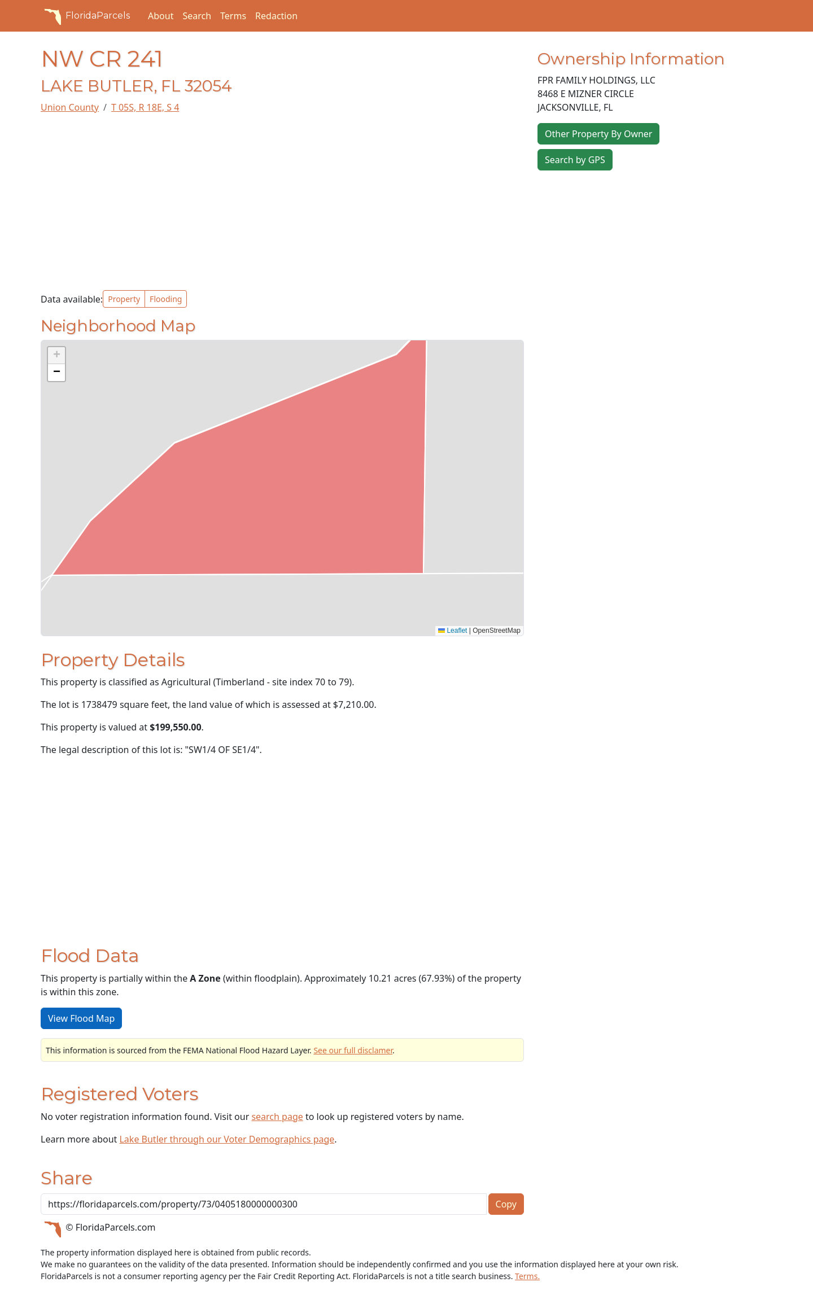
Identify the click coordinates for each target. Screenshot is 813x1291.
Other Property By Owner (598, 134)
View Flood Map (81, 1018)
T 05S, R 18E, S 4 (145, 107)
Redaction (276, 16)
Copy (506, 1204)
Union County (70, 107)
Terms (233, 16)
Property (124, 299)
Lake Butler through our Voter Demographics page (226, 1139)
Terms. (527, 1276)
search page (277, 1116)
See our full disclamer (352, 1050)
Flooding (166, 299)
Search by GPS (575, 160)
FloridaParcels (85, 16)
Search (196, 16)
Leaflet (452, 630)
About (160, 16)
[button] (56, 355)
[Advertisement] (282, 202)
